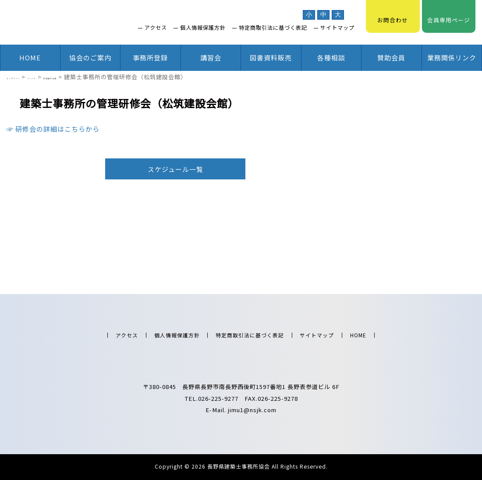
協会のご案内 (90, 57)
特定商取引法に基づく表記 (273, 28)
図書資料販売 (271, 57)
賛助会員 (391, 57)
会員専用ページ (448, 15)
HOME (30, 57)
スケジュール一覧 (175, 169)
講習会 (210, 57)
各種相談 (331, 57)
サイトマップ (337, 28)
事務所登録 (150, 57)
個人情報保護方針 (203, 28)
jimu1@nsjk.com (252, 410)
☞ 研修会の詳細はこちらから (53, 128)
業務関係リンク (451, 57)
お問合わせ (392, 15)
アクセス (156, 28)
